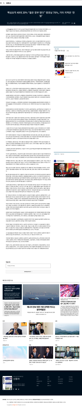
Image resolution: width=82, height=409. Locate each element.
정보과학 (49, 381)
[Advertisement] (25, 69)
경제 (48, 377)
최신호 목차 (60, 379)
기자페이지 (60, 383)
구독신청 (71, 379)
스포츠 (38, 383)
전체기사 (49, 385)
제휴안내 (22, 399)
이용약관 (30, 399)
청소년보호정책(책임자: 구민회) (46, 399)
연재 (59, 377)
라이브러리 (60, 381)
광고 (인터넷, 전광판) (15, 399)
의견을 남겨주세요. (11, 265)
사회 (38, 379)
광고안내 (71, 381)
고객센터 (26, 399)
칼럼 (38, 385)
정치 (38, 377)
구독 (68, 50)
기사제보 (71, 377)
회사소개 (8, 399)
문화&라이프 (39, 381)
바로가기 (73, 161)
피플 (48, 383)
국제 (48, 379)
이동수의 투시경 (60, 51)
